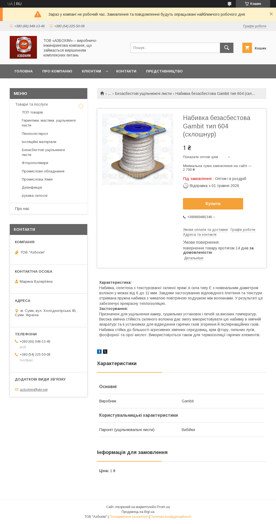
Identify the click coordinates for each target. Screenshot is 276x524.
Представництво (164, 71)
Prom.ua (163, 507)
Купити (213, 203)
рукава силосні (34, 195)
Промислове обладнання (43, 171)
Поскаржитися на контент (128, 517)
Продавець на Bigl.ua (138, 512)
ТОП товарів (32, 112)
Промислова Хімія (37, 179)
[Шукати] (226, 48)
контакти (126, 71)
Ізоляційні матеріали (39, 142)
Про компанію (57, 71)
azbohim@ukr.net (33, 390)
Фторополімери (35, 163)
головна (24, 71)
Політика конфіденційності (170, 517)
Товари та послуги (31, 104)
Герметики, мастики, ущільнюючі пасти (49, 122)
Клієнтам (91, 71)
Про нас (22, 208)
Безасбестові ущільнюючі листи (143, 93)
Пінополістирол (35, 134)
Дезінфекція (32, 187)
